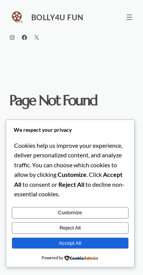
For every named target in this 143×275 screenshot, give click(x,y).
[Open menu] (129, 17)
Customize (70, 212)
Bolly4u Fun (57, 17)
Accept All (70, 243)
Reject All (70, 228)
